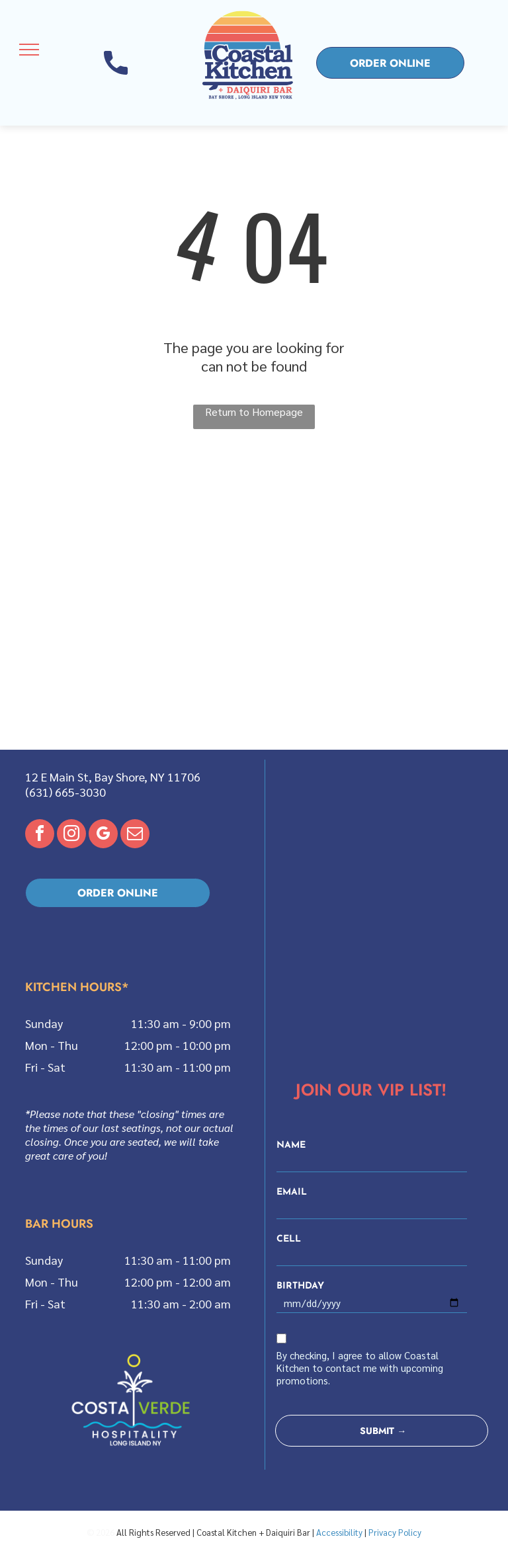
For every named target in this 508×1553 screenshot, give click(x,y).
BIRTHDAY (300, 1286)
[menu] (29, 49)
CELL (288, 1239)
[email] (134, 835)
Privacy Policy (394, 1532)
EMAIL (291, 1192)
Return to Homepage (254, 411)
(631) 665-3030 (65, 791)
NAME (291, 1145)
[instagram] (71, 835)
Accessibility (339, 1532)
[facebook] (39, 835)
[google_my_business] (103, 835)
